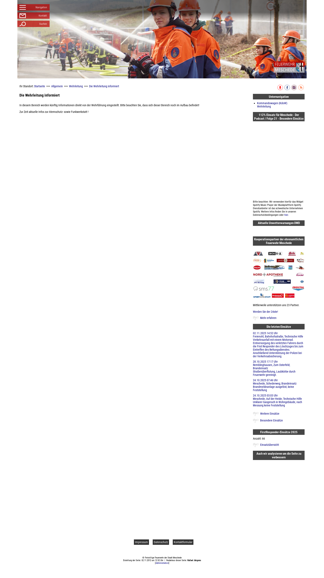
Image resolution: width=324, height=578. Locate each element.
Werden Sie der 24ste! (265, 311)
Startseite (39, 86)
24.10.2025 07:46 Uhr (279, 385)
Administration (162, 563)
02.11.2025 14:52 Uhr (279, 344)
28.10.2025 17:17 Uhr (279, 368)
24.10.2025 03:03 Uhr (279, 400)
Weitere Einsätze (269, 413)
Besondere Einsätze (271, 420)
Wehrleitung (76, 86)
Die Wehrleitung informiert (104, 86)
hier (286, 215)
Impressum (141, 542)
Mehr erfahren (268, 318)
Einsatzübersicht (269, 444)
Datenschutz (161, 542)
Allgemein (57, 86)
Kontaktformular (183, 542)
